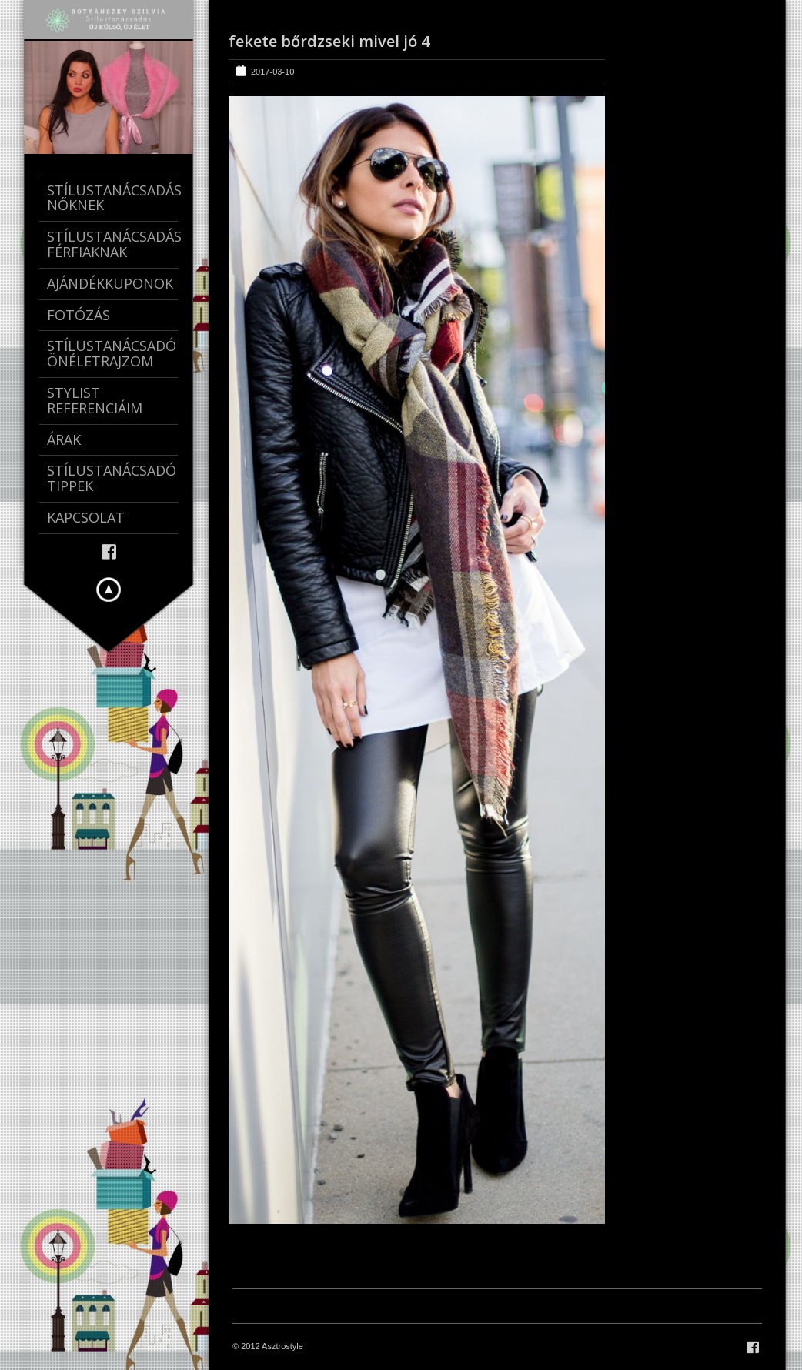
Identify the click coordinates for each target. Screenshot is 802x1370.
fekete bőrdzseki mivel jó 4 (329, 41)
